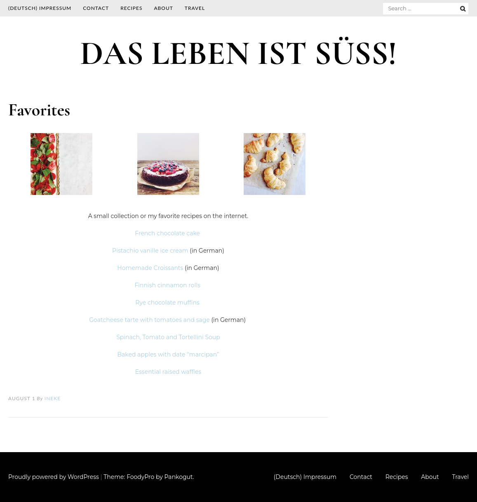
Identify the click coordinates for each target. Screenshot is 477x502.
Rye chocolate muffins (168, 302)
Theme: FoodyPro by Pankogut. (148, 477)
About (163, 8)
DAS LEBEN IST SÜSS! (238, 53)
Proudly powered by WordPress (53, 477)
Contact (96, 8)
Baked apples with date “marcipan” (168, 354)
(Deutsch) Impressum (39, 8)
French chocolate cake (168, 233)
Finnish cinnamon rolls (168, 285)
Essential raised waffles (168, 371)
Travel (195, 8)
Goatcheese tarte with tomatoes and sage (149, 320)
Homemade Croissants (150, 268)
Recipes (131, 8)
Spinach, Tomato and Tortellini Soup (168, 337)
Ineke (53, 398)
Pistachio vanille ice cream (150, 250)
